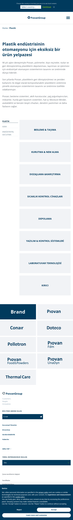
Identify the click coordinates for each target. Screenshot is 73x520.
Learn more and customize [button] (36, 515)
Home (5, 28)
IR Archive (6, 430)
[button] (46, 7)
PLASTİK (5, 121)
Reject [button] (19, 510)
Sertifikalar (6, 480)
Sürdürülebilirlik (8, 435)
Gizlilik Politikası (8, 484)
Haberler (5, 439)
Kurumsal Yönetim (9, 425)
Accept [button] (54, 510)
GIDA (4, 126)
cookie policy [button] (20, 497)
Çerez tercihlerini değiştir (11, 474)
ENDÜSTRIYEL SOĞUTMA (8, 133)
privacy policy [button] (43, 492)
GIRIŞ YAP (5, 449)
